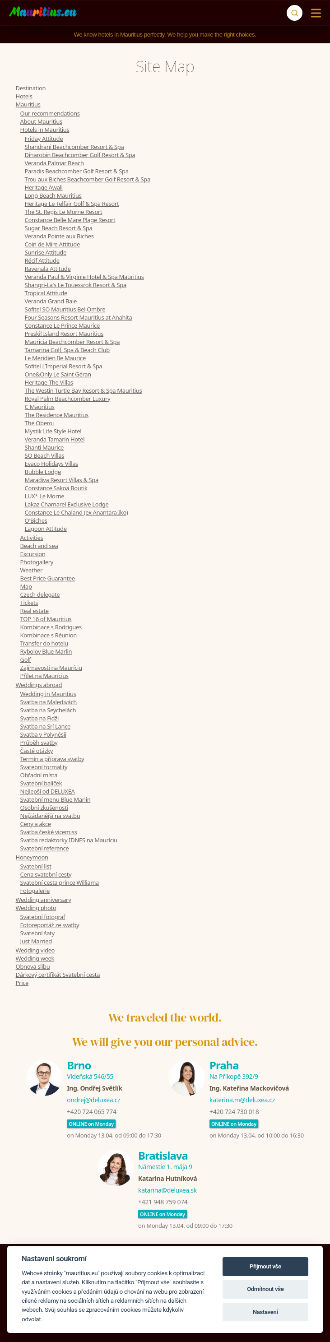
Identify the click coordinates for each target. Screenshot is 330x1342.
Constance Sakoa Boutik (56, 488)
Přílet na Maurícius (44, 676)
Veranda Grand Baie (51, 301)
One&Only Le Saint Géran (58, 374)
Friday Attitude (44, 139)
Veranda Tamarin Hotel (55, 439)
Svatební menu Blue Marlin (55, 799)
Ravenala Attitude (48, 269)
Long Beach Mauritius (53, 195)
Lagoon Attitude (46, 529)
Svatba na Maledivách (48, 702)
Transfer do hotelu (44, 643)
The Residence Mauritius (56, 415)
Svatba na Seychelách (48, 710)
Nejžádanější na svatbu (50, 816)
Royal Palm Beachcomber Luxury (68, 399)
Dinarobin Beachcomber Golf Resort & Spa (80, 155)
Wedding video (35, 950)
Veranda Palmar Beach (54, 163)
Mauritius (28, 104)
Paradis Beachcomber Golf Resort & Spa (77, 171)
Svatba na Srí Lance (45, 726)
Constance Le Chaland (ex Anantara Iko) (76, 512)
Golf (25, 659)
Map (26, 586)
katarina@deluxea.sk (167, 1190)
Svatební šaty (37, 933)
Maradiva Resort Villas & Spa (61, 480)
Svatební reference (44, 848)
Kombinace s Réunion (48, 635)
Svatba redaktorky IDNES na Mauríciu (68, 840)
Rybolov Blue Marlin (46, 651)
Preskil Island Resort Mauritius (64, 334)
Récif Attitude (42, 260)
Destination (31, 88)
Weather (31, 570)
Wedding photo (36, 908)
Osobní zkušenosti (44, 807)
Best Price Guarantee (47, 578)
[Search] (294, 13)
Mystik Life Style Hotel (53, 431)
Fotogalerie (35, 891)
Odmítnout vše (265, 1289)
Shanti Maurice (44, 447)
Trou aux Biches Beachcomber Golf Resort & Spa (87, 179)
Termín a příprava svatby (52, 759)
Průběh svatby (39, 742)
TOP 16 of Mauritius (46, 619)
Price (22, 983)
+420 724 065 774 (91, 1111)
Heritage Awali (44, 187)
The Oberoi (39, 423)
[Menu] (314, 13)
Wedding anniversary (43, 900)
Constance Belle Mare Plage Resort (70, 220)
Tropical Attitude (46, 293)
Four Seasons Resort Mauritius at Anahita (78, 317)
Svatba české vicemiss (48, 832)
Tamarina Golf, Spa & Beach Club (67, 350)
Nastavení (265, 1312)
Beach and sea (39, 546)
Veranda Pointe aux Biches (59, 236)
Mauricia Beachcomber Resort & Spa (72, 342)
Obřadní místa (39, 775)
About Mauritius (41, 121)
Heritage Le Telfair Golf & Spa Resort (72, 204)
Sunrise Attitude (45, 252)
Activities (31, 538)
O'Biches (36, 520)
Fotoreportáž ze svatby (49, 925)
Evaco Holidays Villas (51, 464)
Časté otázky (36, 751)
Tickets (29, 603)
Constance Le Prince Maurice (62, 325)
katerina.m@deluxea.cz (242, 1100)
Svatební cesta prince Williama (59, 882)
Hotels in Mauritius (45, 129)
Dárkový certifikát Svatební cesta (58, 975)
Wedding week (35, 958)
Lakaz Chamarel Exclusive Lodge (67, 504)
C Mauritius (40, 407)
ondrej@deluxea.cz (93, 1100)
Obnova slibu (33, 966)
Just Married (36, 941)
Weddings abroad (39, 685)
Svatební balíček (41, 783)
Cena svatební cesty (46, 874)
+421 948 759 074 (162, 1202)
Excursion (33, 554)
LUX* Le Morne (45, 496)
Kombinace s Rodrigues (51, 627)
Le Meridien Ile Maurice (55, 358)
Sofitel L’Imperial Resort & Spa (63, 366)
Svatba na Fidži (39, 718)
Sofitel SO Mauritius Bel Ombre (65, 309)
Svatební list (35, 866)
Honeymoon (32, 857)
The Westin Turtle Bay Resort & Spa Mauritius (83, 390)
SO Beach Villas (45, 455)
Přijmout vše (265, 1266)
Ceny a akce (35, 824)
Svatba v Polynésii (43, 734)
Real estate (34, 611)
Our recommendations (50, 113)
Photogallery (36, 562)
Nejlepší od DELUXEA (47, 791)
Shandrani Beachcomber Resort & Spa (74, 147)
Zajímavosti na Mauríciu (51, 668)
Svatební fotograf (42, 917)
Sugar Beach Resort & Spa (59, 228)
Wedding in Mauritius (48, 694)
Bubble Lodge (43, 472)
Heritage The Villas (49, 382)
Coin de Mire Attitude (52, 244)
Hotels (24, 96)
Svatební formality (44, 767)
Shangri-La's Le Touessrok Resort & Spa (75, 285)
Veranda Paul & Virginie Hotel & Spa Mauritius (84, 277)
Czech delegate (40, 594)
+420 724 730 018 (234, 1111)
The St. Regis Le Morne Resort (63, 212)
